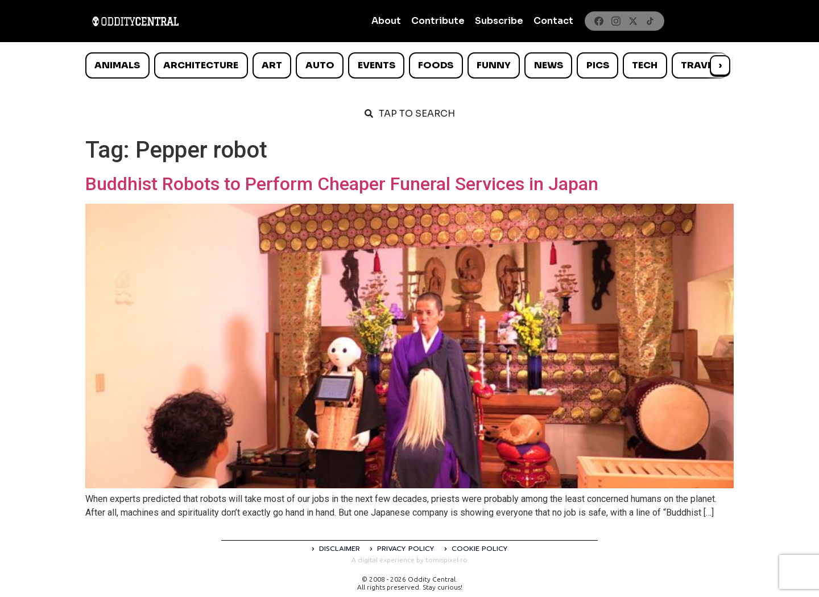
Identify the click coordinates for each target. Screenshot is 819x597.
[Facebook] (598, 21)
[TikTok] (650, 21)
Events (376, 65)
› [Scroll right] (720, 65)
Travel (699, 65)
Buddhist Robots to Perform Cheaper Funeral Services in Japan (341, 184)
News (548, 65)
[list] (409, 65)
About (386, 21)
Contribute (438, 21)
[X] (633, 21)
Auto (319, 65)
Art (272, 65)
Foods (435, 65)
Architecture (200, 65)
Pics (597, 65)
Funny (494, 65)
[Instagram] (616, 21)
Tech (644, 65)
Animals (117, 65)
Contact (553, 21)
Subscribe (499, 21)
